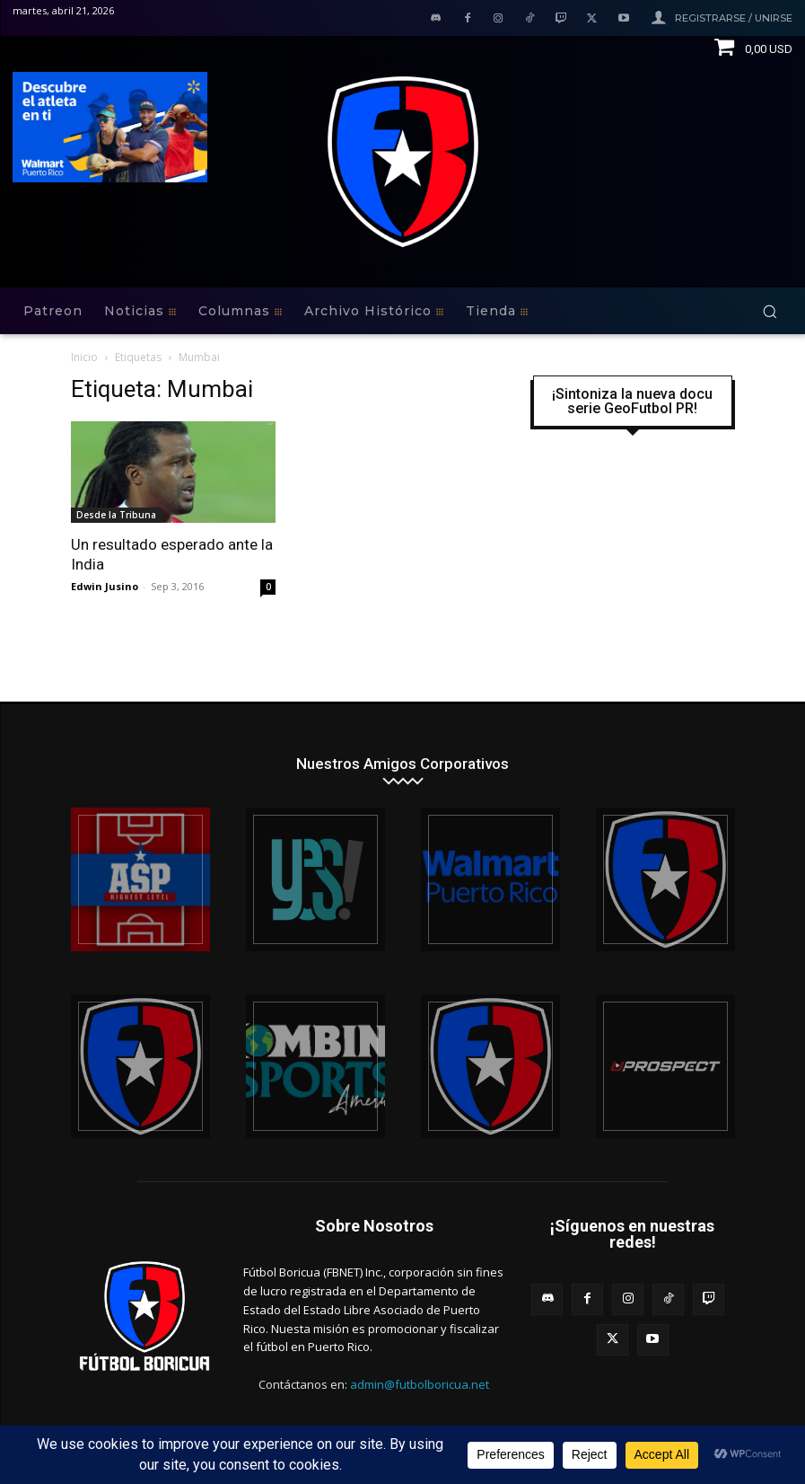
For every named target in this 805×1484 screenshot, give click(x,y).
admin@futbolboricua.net (419, 1384)
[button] (769, 311)
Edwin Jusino (104, 586)
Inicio (84, 357)
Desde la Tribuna (116, 514)
